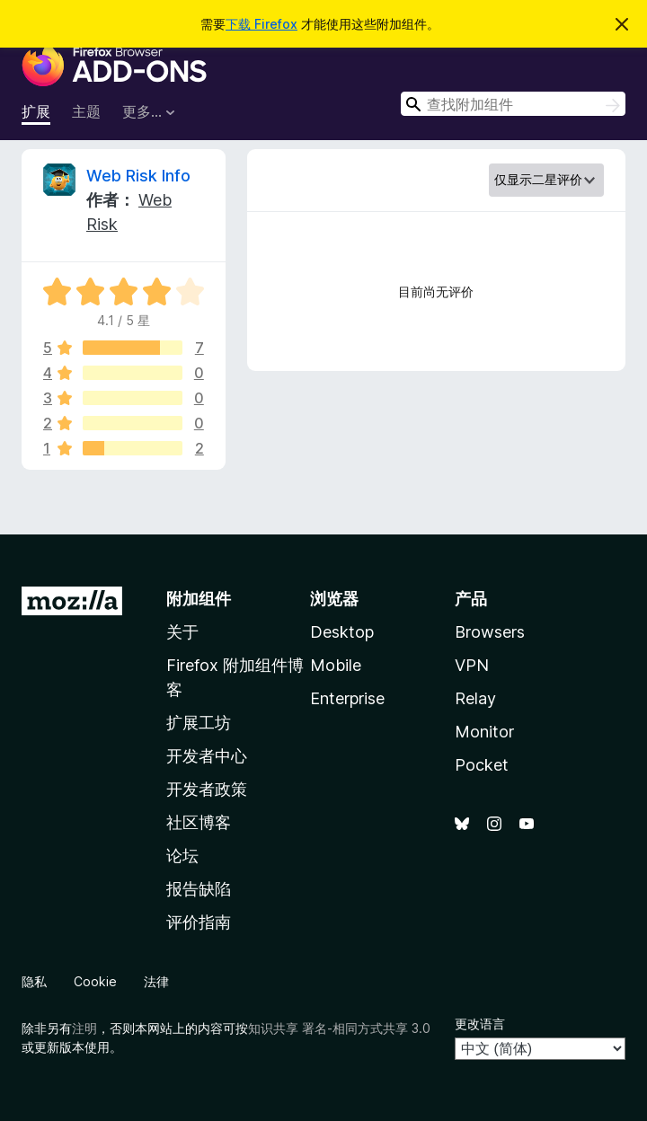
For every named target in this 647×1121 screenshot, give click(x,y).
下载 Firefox (261, 23)
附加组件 (198, 598)
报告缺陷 (198, 888)
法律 (156, 981)
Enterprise (347, 698)
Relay (475, 698)
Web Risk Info (138, 175)
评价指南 (198, 922)
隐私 (34, 981)
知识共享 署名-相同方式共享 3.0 (339, 1028)
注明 (84, 1028)
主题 (86, 111)
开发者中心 (206, 755)
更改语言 (480, 1023)
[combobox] (513, 104)
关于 (182, 631)
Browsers (490, 631)
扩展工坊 (198, 722)
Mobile (335, 665)
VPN (472, 665)
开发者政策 (206, 789)
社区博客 (198, 822)
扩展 (36, 111)
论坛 (182, 855)
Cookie (95, 981)
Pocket (482, 764)
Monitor (484, 731)
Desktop (342, 631)
